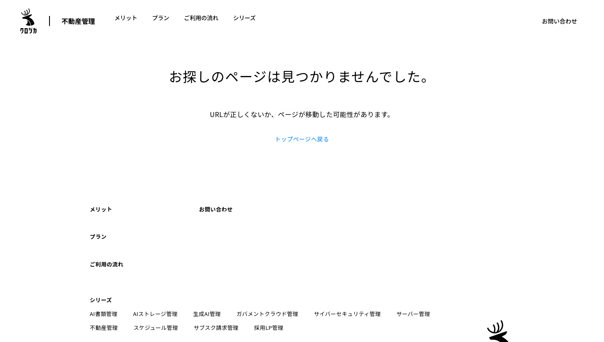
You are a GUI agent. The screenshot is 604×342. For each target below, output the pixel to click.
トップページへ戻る (302, 139)
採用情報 (365, 312)
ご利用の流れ (202, 21)
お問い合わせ (559, 21)
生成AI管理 (202, 278)
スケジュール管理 (112, 291)
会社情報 (402, 312)
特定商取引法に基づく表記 (241, 312)
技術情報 (330, 312)
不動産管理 (78, 21)
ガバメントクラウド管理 (261, 278)
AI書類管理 (103, 278)
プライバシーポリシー (166, 312)
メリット (126, 21)
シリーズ (246, 21)
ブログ (296, 312)
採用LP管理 (221, 291)
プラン (161, 21)
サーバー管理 (402, 278)
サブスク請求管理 (170, 291)
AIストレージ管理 (153, 278)
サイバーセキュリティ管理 (338, 278)
